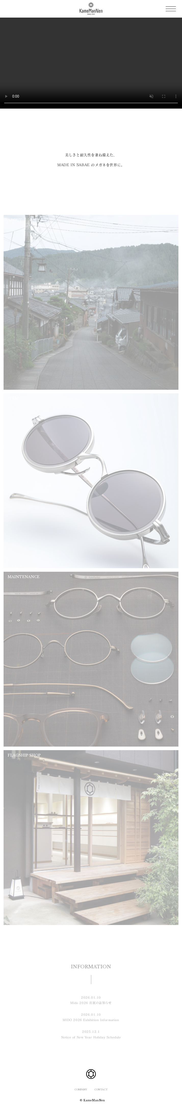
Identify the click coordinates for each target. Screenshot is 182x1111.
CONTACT (101, 1089)
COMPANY (80, 1089)
